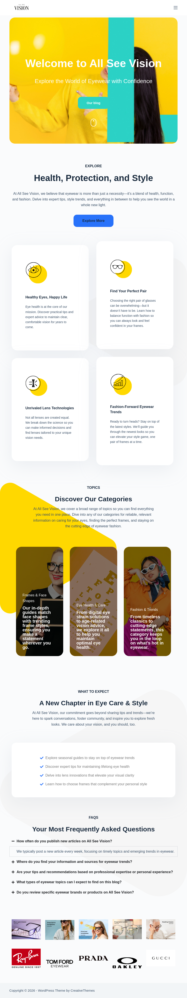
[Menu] (176, 8)
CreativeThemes (83, 990)
